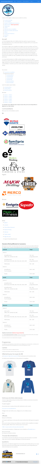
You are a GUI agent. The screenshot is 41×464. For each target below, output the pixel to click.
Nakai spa (6, 232)
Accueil (4, 39)
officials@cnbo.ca (31, 429)
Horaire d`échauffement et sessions (11, 23)
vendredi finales (9, 76)
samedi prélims (9, 78)
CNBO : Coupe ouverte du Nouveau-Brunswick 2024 (13, 427)
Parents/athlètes (26, 1)
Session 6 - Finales (8, 102)
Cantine (5, 27)
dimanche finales (10, 82)
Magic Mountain (7, 236)
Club (14, 1)
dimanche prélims (10, 81)
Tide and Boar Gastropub (9, 227)
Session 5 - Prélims (8, 100)
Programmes (7, 26)
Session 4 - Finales (8, 99)
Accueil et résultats (8, 20)
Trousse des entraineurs (9, 436)
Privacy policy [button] (35, 461)
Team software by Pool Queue (22, 461)
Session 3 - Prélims (8, 97)
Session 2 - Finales (8, 96)
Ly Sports (6, 225)
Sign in (39, 1)
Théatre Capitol (7, 234)
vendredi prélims (9, 75)
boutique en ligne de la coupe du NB (11, 356)
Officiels (5, 32)
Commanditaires (7, 21)
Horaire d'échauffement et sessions (14, 244)
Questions (6, 35)
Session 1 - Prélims (8, 94)
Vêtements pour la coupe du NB (12, 354)
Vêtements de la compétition (10, 29)
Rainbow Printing (7, 229)
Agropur (6, 222)
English (5, 36)
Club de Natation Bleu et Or (7, 1)
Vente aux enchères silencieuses (11, 30)
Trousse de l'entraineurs (9, 33)
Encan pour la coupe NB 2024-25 (9, 408)
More (31, 1)
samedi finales (9, 79)
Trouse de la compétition (9, 72)
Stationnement (7, 24)
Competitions (19, 1)
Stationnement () (13, 333)
